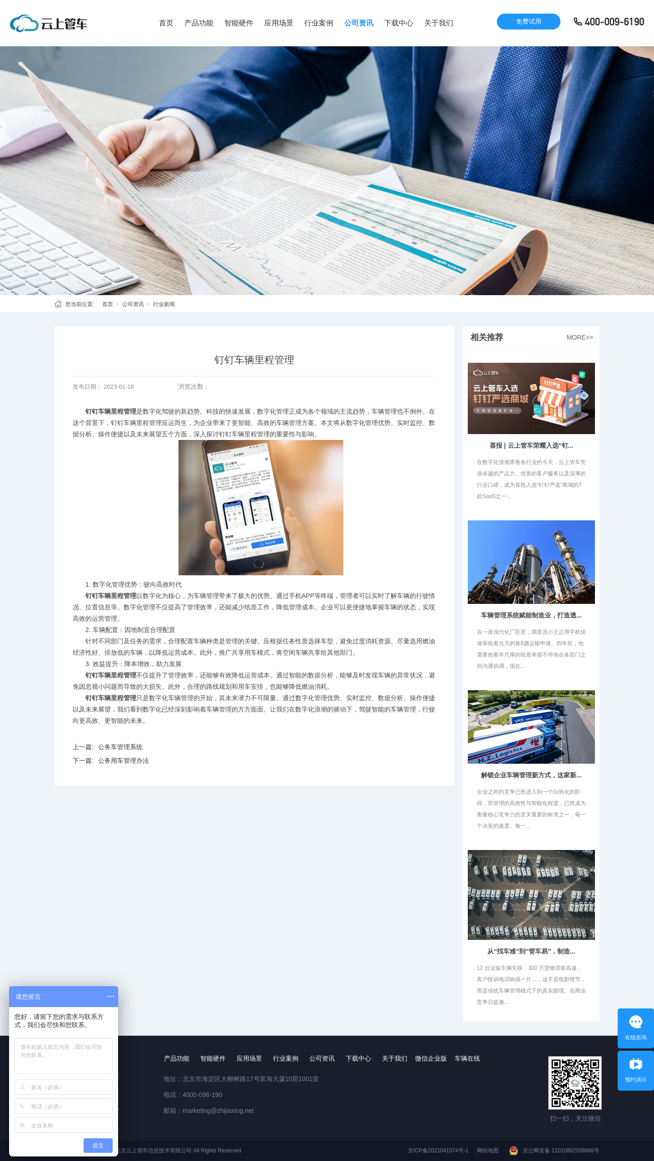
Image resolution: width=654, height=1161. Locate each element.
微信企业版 (431, 1058)
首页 (166, 23)
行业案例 (318, 23)
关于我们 (438, 23)
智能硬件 (238, 23)
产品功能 (198, 23)
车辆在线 (467, 1058)
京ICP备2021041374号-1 (438, 1150)
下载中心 (398, 23)
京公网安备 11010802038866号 (561, 1150)
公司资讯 (358, 23)
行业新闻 (164, 304)
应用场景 (278, 23)
